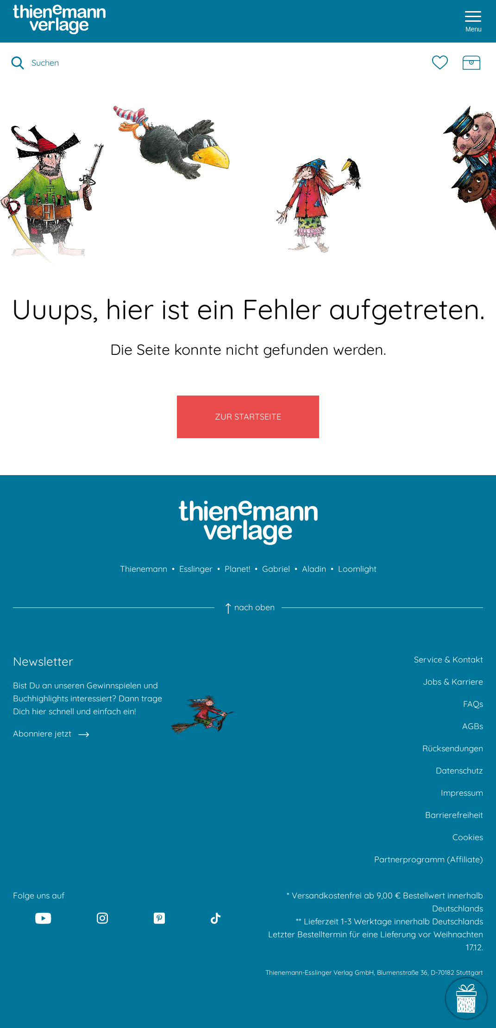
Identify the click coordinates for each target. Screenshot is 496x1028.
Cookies (467, 837)
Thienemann (143, 569)
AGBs (472, 726)
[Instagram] (102, 917)
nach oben (247, 607)
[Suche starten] (17, 62)
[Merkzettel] (442, 63)
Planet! (237, 569)
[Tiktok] (216, 917)
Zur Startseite (248, 416)
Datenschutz (459, 770)
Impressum (462, 792)
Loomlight (357, 569)
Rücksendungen (452, 748)
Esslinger (196, 569)
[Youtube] (43, 917)
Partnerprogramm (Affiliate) (428, 859)
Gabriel (276, 569)
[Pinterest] (160, 917)
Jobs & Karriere (453, 681)
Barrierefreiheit (454, 815)
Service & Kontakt (448, 659)
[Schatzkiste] (471, 63)
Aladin (314, 569)
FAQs (473, 704)
